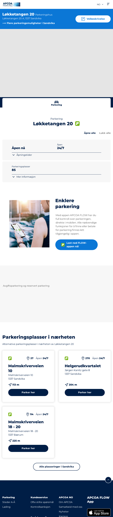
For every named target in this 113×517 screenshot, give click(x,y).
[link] (99, 512)
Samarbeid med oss (70, 506)
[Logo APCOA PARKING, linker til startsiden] (11, 4)
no (100, 4)
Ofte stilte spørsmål (42, 502)
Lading (6, 506)
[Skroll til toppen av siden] (108, 480)
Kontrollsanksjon (40, 506)
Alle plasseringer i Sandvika (56, 466)
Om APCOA (65, 502)
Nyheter (64, 511)
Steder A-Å (8, 502)
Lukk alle (105, 133)
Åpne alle (90, 133)
